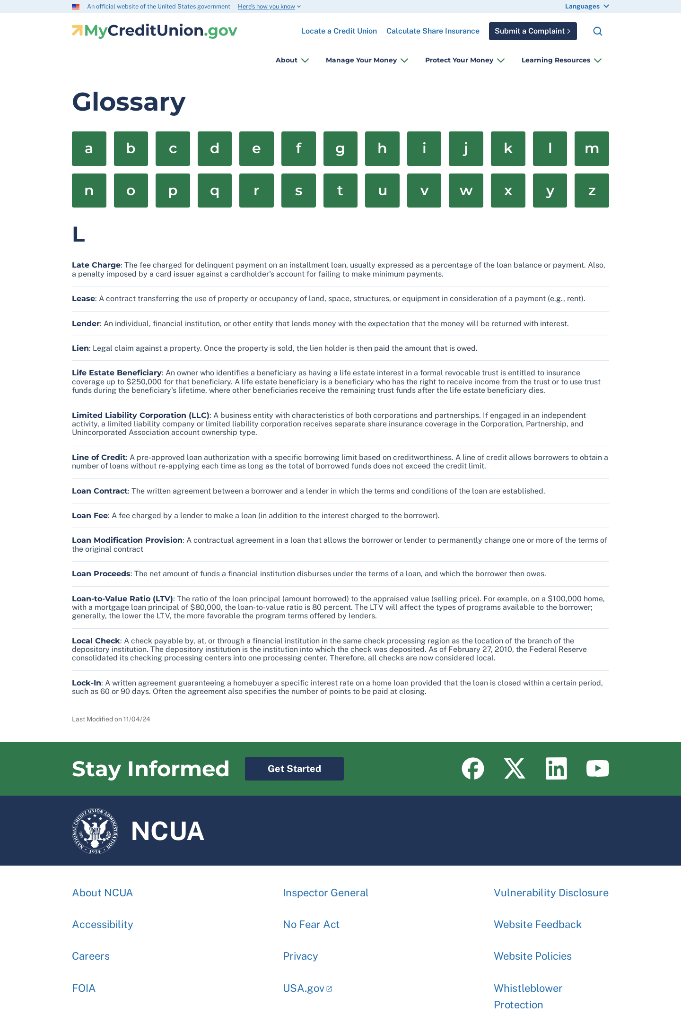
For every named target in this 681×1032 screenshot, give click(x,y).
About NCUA (102, 888)
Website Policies (533, 951)
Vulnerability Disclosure (551, 888)
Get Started (283, 765)
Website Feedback (538, 919)
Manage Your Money (361, 60)
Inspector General (326, 888)
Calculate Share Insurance (433, 30)
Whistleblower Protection (528, 991)
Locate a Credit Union (339, 27)
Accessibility (102, 919)
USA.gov (303, 983)
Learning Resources (556, 60)
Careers (91, 951)
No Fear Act (311, 919)
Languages (582, 6)
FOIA (84, 983)
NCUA (138, 830)
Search (597, 31)
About (286, 60)
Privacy (300, 951)
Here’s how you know (266, 6)
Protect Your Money (459, 60)
